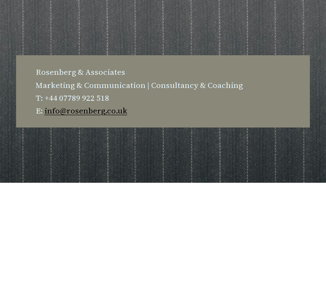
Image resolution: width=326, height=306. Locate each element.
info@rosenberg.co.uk (86, 110)
